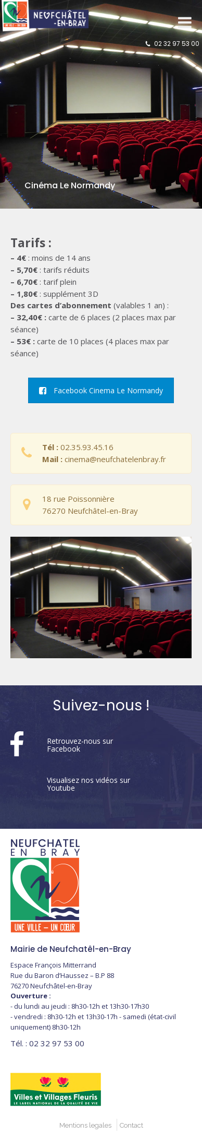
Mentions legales (85, 1125)
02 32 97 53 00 (176, 43)
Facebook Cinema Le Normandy (101, 390)
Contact (131, 1125)
